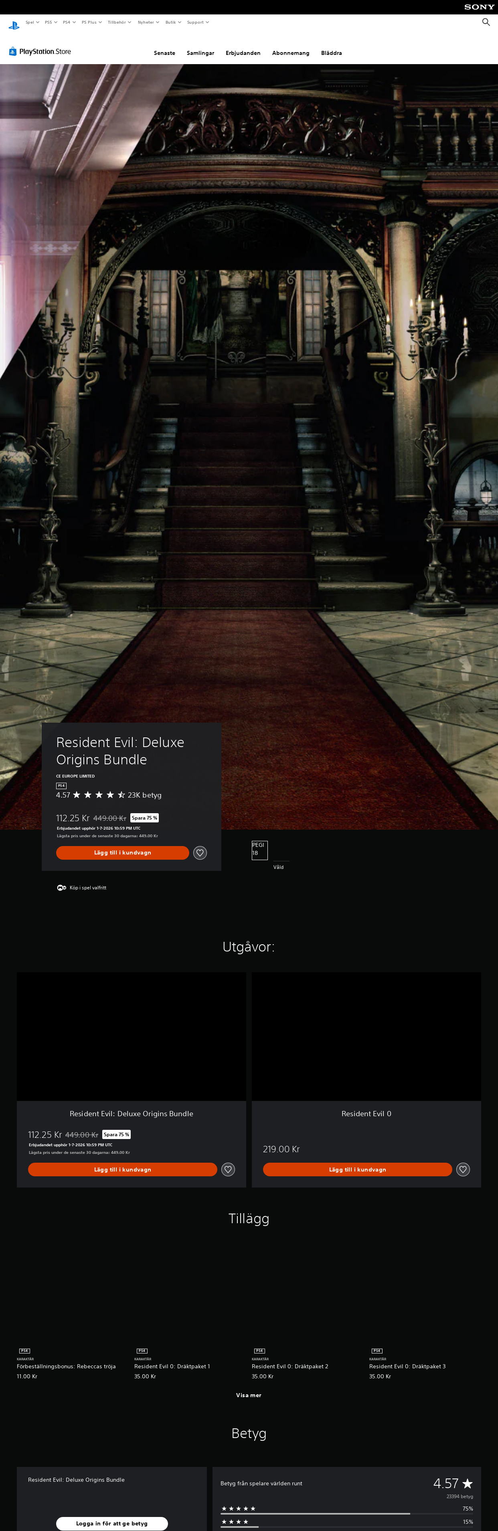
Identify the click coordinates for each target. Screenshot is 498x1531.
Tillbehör (117, 22)
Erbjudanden (243, 45)
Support (195, 22)
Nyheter (146, 22)
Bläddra (331, 45)
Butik (170, 22)
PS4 (67, 22)
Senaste (164, 45)
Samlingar (200, 45)
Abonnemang (291, 45)
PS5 (49, 22)
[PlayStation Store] (41, 43)
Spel (29, 22)
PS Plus (89, 22)
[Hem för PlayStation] (14, 22)
